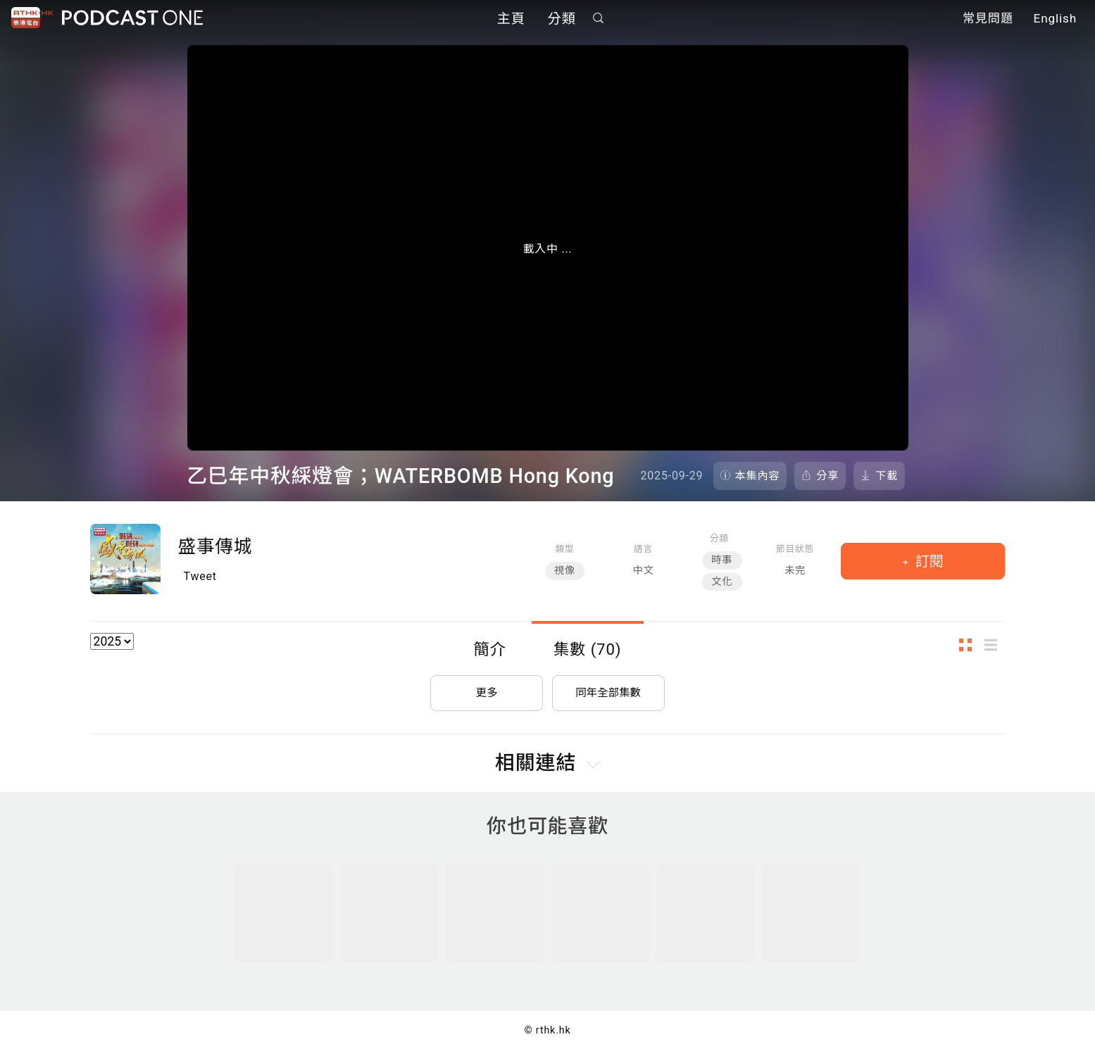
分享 (827, 476)
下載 (886, 476)
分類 (562, 19)
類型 (564, 549)
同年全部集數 (608, 690)
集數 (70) (587, 649)
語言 (643, 549)
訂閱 (928, 561)
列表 (995, 645)
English (1055, 20)
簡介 (490, 649)
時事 (721, 560)
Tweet (200, 576)
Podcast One (132, 18)
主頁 (511, 19)
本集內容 (757, 476)
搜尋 (598, 18)
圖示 (969, 645)
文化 (721, 582)
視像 (564, 571)
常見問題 (988, 20)
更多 (486, 690)
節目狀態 (795, 549)
